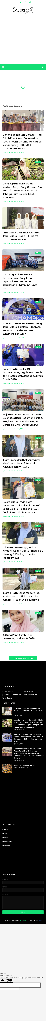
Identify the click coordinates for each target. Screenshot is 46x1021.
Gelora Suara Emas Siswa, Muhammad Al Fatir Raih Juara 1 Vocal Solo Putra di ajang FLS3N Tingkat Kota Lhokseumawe (21, 507)
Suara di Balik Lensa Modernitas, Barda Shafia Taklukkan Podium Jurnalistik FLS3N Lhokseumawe (21, 596)
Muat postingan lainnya (23, 658)
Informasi (7, 846)
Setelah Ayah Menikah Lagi (24, 765)
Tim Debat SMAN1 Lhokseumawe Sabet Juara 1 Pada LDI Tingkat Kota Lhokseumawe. (21, 236)
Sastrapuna (8, 152)
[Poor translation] (9, 981)
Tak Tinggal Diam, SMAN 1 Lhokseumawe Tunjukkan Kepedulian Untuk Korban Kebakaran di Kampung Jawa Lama (19, 281)
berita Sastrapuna (31, 691)
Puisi (5, 834)
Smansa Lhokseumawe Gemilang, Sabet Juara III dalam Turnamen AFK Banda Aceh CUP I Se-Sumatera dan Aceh (22, 329)
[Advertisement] (23, 39)
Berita (5, 838)
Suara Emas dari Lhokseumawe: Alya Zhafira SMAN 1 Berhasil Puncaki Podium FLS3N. (21, 463)
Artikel (5, 830)
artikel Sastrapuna (9, 691)
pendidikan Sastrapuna (11, 695)
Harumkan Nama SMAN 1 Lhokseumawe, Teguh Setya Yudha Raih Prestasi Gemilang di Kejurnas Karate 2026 (22, 374)
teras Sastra (7, 698)
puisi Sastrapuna (30, 695)
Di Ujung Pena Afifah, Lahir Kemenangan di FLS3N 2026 (18, 636)
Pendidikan (7, 842)
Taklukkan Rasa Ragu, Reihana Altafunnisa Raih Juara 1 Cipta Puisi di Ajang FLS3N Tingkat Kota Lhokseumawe (22, 553)
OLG (40, 921)
